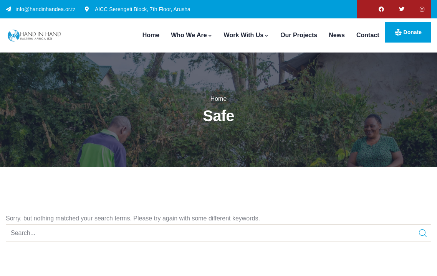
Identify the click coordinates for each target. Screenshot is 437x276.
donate (413, 32)
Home (218, 98)
